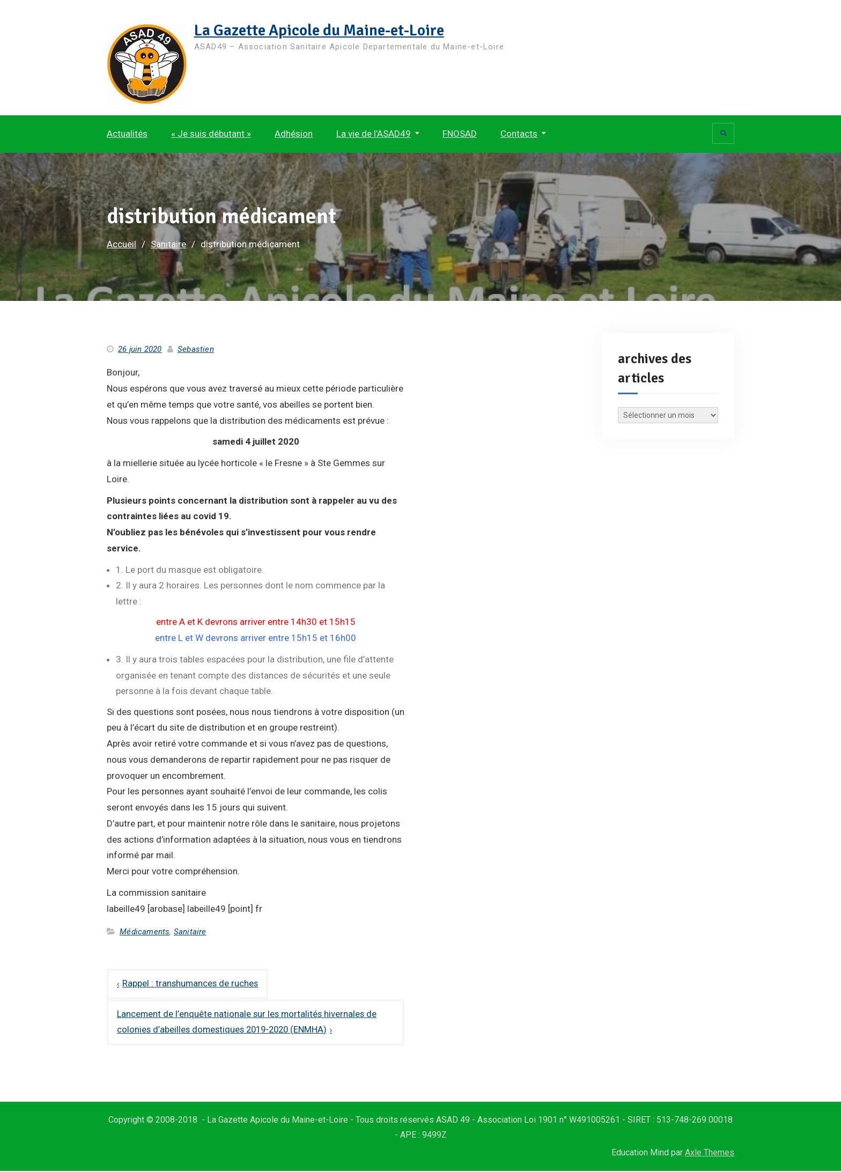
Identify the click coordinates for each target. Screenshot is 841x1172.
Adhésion (294, 133)
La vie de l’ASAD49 (373, 133)
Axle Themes (709, 1153)
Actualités (127, 133)
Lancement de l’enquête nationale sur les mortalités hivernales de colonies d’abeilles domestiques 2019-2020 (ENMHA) (248, 1022)
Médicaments (144, 932)
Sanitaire (190, 932)
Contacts (518, 133)
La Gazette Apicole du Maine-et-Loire (323, 30)
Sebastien (196, 349)
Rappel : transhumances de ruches (191, 983)
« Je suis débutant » (211, 133)
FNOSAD (459, 133)
